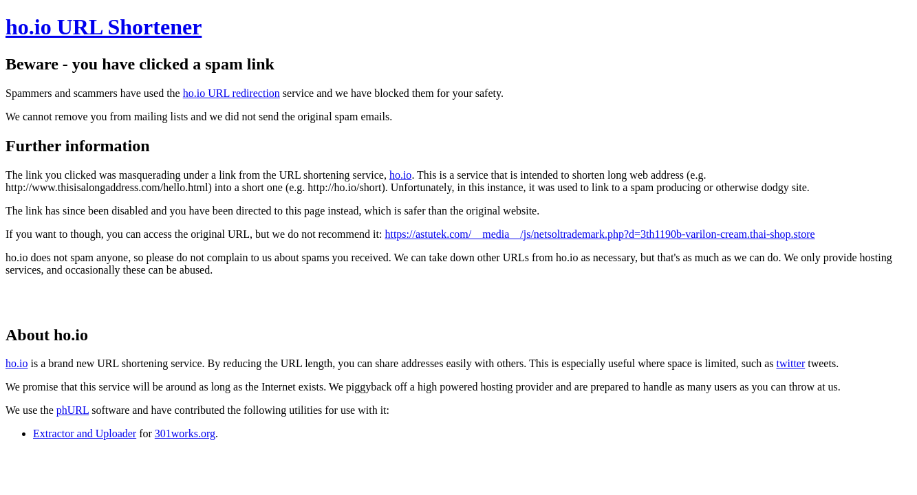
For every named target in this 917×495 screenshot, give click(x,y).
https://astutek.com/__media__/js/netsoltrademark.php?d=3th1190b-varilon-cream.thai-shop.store (599, 234)
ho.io (400, 175)
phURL (72, 410)
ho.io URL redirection (231, 93)
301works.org (185, 433)
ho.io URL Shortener (104, 26)
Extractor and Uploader (84, 433)
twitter (790, 363)
